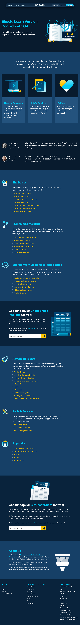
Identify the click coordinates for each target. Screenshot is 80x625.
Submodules (18, 384)
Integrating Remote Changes (24, 287)
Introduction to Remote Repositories (26, 278)
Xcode (62, 622)
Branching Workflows (21, 252)
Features (10, 5)
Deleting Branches (20, 293)
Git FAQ (16, 457)
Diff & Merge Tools (20, 425)
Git (61, 589)
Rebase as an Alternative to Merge (26, 381)
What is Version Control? (22, 194)
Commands (30, 603)
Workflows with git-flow (22, 393)
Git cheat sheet (19, 460)
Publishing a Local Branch (23, 290)
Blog (62, 5)
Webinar (29, 591)
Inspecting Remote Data (22, 284)
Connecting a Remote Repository (25, 281)
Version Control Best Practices (24, 448)
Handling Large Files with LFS (24, 396)
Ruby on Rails (64, 608)
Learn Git (55, 5)
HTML (62, 594)
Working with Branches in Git (69, 619)
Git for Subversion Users (68, 591)
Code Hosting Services (22, 428)
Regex (62, 605)
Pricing (17, 5)
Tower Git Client (7, 594)
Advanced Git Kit (32, 596)
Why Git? (17, 454)
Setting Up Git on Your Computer (25, 199)
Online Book (31, 587)
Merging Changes (20, 249)
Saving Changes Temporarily (24, 243)
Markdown (63, 601)
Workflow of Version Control (69, 617)
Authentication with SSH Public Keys (26, 399)
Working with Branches (22, 240)
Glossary (29, 601)
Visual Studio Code (66, 612)
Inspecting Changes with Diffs (24, 375)
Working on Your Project (22, 211)
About (3, 587)
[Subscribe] (43, 336)
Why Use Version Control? (23, 196)
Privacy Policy (32, 328)
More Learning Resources (23, 431)
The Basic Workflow (21, 202)
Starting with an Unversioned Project (27, 205)
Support (23, 5)
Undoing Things (19, 372)
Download (69, 5)
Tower (40, 5)
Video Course (31, 594)
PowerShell (63, 603)
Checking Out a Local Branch (24, 246)
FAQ (28, 598)
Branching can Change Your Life (25, 237)
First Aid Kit (30, 589)
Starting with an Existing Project (25, 208)
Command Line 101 (66, 587)
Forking (16, 387)
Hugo (62, 596)
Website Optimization (67, 615)
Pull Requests (18, 390)
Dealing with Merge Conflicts (24, 378)
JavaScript (63, 598)
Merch (4, 591)
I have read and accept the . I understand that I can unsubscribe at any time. (38, 523)
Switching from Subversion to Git (25, 451)
